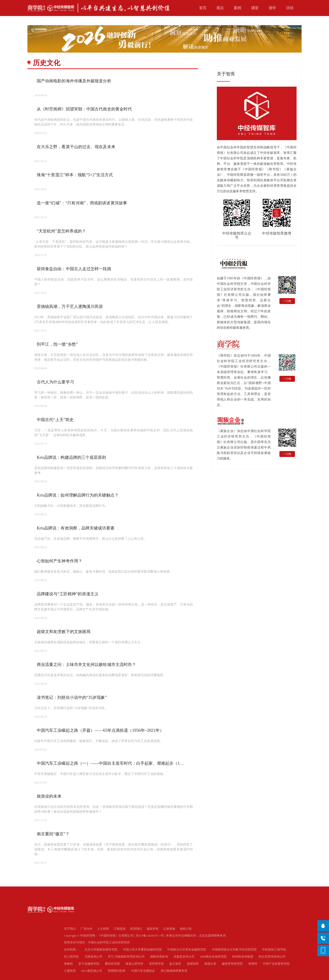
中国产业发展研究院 (276, 963)
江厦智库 (70, 970)
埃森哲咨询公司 (184, 956)
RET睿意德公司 (92, 970)
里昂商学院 (156, 963)
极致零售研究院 (232, 963)
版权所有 (153, 928)
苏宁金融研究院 (88, 963)
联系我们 (136, 928)
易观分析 (210, 963)
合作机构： (71, 949)
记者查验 (169, 928)
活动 (289, 8)
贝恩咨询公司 (94, 956)
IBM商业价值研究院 (213, 956)
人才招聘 (103, 928)
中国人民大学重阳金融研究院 (142, 949)
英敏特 (68, 963)
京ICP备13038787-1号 (150, 935)
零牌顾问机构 (117, 970)
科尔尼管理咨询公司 (272, 956)
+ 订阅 (287, 301)
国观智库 (193, 963)
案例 (237, 8)
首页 (202, 8)
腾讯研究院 (112, 963)
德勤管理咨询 (159, 956)
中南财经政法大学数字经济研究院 (234, 949)
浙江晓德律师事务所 (174, 970)
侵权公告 (186, 928)
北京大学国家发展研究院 (101, 949)
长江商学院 (71, 956)
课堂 (254, 8)
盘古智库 (175, 963)
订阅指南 (119, 928)
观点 (220, 8)
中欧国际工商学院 (274, 949)
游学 (272, 8)
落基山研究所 (134, 963)
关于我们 (70, 928)
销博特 (252, 963)
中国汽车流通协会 (143, 970)
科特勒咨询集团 (242, 956)
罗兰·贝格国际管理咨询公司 (126, 956)
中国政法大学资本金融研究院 (186, 949)
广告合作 (86, 928)
